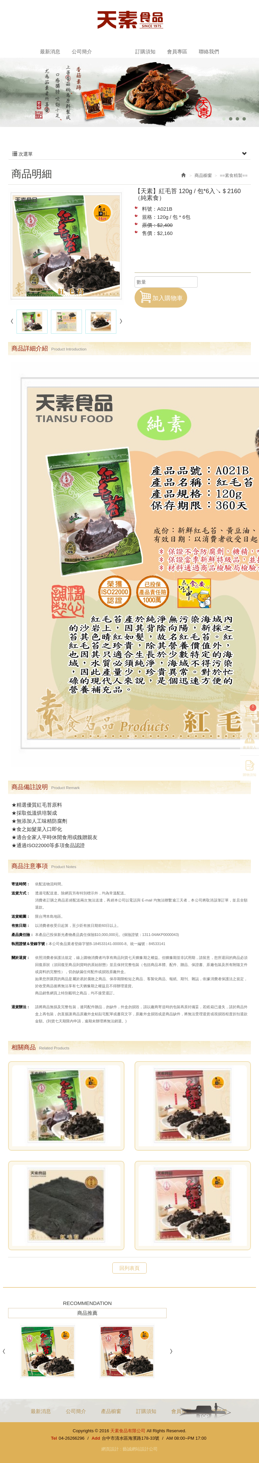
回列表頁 (129, 1268)
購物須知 (249, 775)
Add (95, 1438)
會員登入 (249, 748)
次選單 (129, 154)
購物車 (250, 713)
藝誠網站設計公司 (139, 1449)
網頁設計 (110, 1449)
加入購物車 (161, 297)
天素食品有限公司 (129, 19)
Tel (54, 1438)
